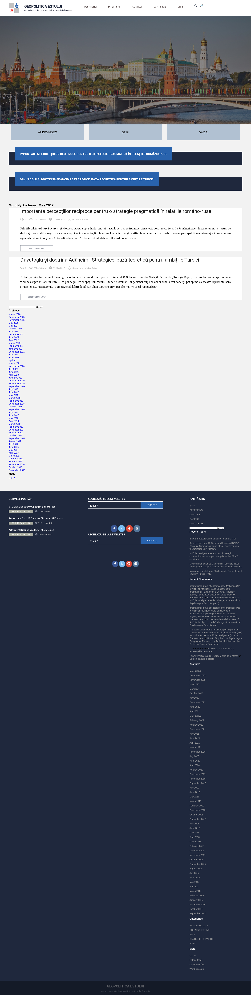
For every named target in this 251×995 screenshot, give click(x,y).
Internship (114, 6)
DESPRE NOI (90, 6)
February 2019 (16, 401)
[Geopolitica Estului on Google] (129, 528)
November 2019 (17, 383)
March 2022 (14, 343)
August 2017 (15, 441)
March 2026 (14, 314)
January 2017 (15, 461)
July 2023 (13, 331)
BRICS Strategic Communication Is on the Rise (32, 507)
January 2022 (15, 349)
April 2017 (14, 453)
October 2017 (15, 435)
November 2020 (17, 366)
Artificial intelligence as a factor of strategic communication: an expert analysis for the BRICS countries (214, 556)
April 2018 (14, 421)
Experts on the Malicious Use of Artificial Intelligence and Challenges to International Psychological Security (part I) (215, 600)
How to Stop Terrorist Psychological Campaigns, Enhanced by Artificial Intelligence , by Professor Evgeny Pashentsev (216, 641)
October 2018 (15, 406)
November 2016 (17, 464)
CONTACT (137, 6)
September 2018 (17, 409)
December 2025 (17, 317)
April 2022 (14, 340)
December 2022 (17, 334)
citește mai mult (37, 248)
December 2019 (17, 380)
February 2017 (16, 458)
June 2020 (14, 372)
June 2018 (14, 415)
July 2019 (13, 389)
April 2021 (14, 360)
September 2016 (17, 470)
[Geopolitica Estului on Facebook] (114, 528)
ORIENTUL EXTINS (200, 930)
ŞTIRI (180, 6)
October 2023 (15, 328)
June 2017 (14, 447)
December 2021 (17, 351)
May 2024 (13, 325)
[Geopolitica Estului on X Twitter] (121, 528)
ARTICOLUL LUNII (199, 925)
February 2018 (16, 427)
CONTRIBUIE (160, 6)
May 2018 (13, 418)
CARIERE (194, 519)
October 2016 (15, 467)
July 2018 (13, 412)
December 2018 (17, 403)
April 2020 (14, 375)
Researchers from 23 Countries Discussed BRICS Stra (36, 518)
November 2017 (17, 432)
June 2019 (14, 392)
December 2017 (17, 429)
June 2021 (14, 357)
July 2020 (13, 369)
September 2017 (17, 438)
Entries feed (196, 960)
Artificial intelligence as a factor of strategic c (31, 530)
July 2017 (13, 444)
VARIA (193, 943)
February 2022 (16, 346)
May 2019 (13, 395)
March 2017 (14, 455)
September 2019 (17, 386)
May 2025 (13, 323)
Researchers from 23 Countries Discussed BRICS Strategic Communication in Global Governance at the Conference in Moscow (214, 546)
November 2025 (17, 320)
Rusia (192, 934)
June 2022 (14, 337)
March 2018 (14, 424)
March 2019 (14, 398)
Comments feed (197, 964)
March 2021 (14, 363)
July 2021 (13, 354)
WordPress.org (197, 969)
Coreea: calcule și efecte (202, 659)
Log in (12, 477)
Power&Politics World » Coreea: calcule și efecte (214, 656)
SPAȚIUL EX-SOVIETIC (201, 939)
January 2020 (15, 377)
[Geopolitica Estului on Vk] (137, 528)
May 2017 (13, 450)
